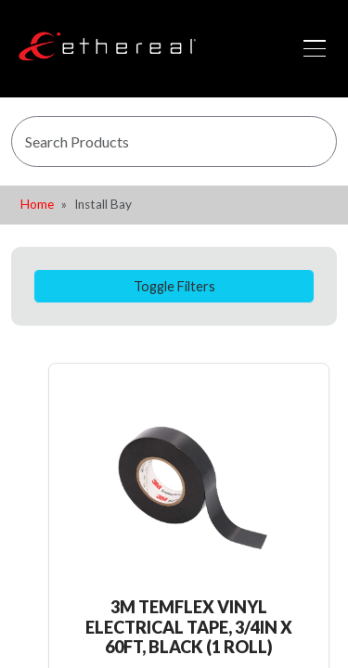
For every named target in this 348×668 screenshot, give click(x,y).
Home (37, 204)
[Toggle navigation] (314, 48)
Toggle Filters (174, 286)
